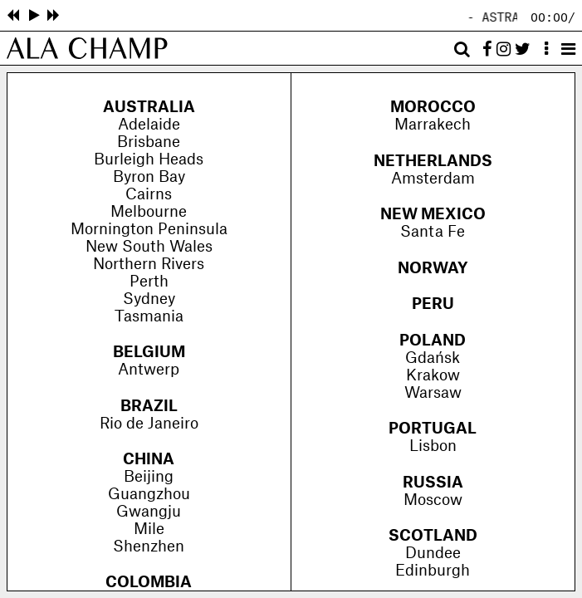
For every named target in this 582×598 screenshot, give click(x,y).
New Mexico (433, 215)
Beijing (149, 477)
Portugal (433, 429)
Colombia (148, 583)
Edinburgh (432, 571)
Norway (433, 269)
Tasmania (149, 317)
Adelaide (149, 125)
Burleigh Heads (148, 160)
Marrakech (432, 125)
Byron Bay (149, 177)
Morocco (433, 107)
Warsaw (433, 393)
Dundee (433, 554)
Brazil (149, 406)
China (148, 460)
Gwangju (148, 512)
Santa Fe (432, 232)
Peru (433, 304)
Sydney (149, 299)
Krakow (433, 376)
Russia (433, 483)
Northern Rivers (148, 264)
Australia (149, 107)
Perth (149, 282)
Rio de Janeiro (149, 424)
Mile (149, 529)
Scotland (433, 536)
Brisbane (148, 142)
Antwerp (148, 370)
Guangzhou (149, 495)
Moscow (432, 500)
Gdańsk (432, 358)
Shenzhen (148, 547)
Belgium (149, 353)
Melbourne (148, 212)
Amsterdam (433, 179)
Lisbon (433, 446)
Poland (432, 341)
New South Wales (149, 247)
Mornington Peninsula (149, 230)
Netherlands (433, 161)
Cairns (148, 195)
